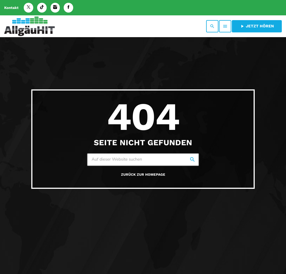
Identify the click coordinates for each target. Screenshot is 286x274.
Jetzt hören (257, 26)
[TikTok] (42, 8)
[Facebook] (68, 8)
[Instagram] (55, 8)
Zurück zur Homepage (143, 175)
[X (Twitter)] (28, 8)
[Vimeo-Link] (29, 26)
